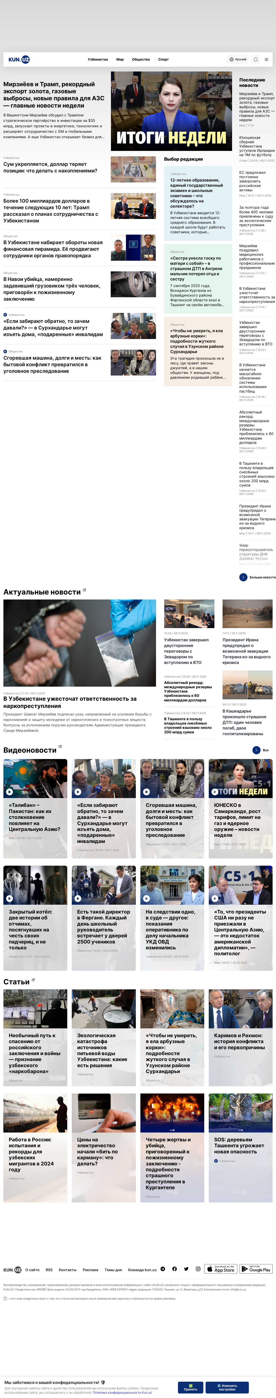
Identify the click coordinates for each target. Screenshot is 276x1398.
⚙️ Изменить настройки (227, 1387)
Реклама (90, 1270)
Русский (238, 59)
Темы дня (113, 1270)
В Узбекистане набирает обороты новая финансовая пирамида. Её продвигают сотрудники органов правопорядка (53, 248)
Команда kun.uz (142, 1270)
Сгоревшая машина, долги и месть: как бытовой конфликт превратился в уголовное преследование (52, 364)
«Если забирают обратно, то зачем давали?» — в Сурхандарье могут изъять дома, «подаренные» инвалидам (53, 327)
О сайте (32, 1270)
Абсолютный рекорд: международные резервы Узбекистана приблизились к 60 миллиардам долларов (188, 691)
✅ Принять (190, 1387)
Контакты (68, 1270)
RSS (49, 1270)
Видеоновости (30, 750)
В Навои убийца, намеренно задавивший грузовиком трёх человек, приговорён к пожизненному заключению (52, 289)
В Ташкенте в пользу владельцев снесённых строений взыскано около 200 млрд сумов (188, 725)
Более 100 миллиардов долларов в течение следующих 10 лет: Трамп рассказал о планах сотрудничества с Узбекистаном (50, 211)
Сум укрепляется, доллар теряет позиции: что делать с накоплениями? (50, 167)
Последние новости (252, 82)
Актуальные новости (42, 592)
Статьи (16, 982)
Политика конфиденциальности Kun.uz (122, 1392)
